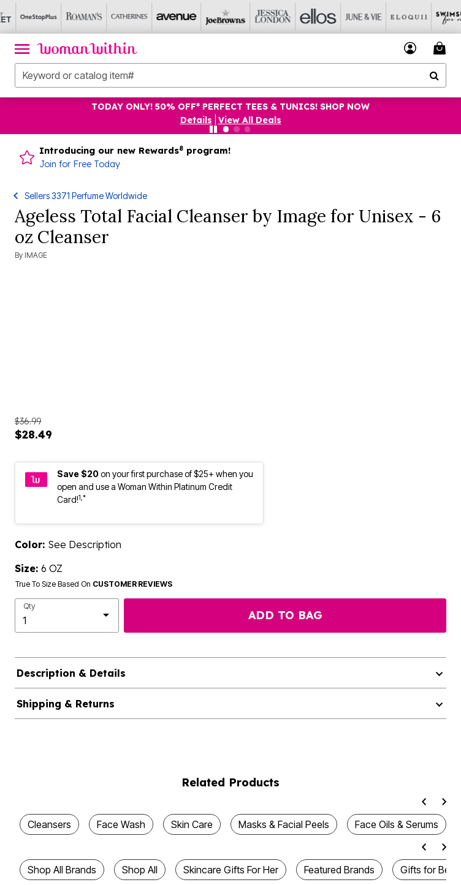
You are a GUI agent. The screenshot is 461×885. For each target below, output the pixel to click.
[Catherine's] (113, 17)
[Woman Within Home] (87, 48)
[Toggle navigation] (22, 48)
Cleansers (49, 824)
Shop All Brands (62, 870)
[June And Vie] (340, 17)
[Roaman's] (68, 17)
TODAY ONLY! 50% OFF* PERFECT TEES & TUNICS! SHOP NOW (230, 106)
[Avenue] (158, 17)
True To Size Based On (93, 584)
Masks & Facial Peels (283, 824)
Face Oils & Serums (396, 824)
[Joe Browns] (204, 17)
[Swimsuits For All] (431, 17)
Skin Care (192, 824)
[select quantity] (67, 615)
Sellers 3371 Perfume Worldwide (86, 195)
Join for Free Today (79, 164)
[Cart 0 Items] (441, 48)
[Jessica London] (249, 17)
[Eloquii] (385, 17)
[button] (410, 48)
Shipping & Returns (66, 704)
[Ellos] (295, 17)
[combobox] (230, 75)
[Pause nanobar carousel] (213, 129)
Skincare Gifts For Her (230, 870)
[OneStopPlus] (22, 17)
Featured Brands (339, 870)
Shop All (140, 870)
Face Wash (121, 824)
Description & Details (71, 673)
